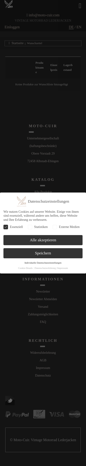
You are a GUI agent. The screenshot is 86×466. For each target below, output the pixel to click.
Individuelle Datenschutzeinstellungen (43, 263)
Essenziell (13, 227)
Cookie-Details (25, 268)
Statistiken (38, 227)
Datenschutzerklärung (45, 268)
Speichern (43, 253)
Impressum (62, 268)
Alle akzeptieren (43, 240)
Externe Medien (66, 227)
